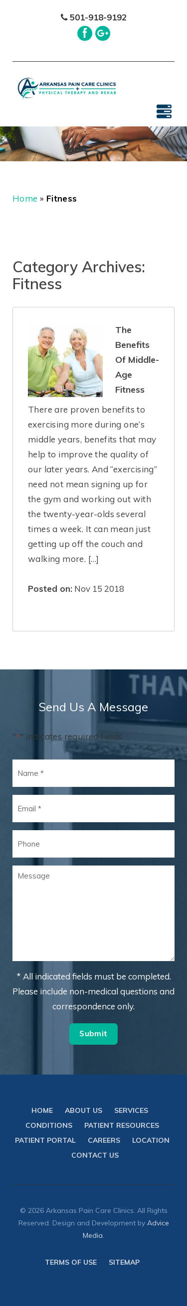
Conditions (48, 1125)
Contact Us (95, 1155)
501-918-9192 (94, 17)
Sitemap (124, 1262)
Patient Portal (45, 1140)
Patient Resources (121, 1125)
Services (131, 1110)
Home (25, 198)
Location (151, 1140)
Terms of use (71, 1262)
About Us (83, 1110)
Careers (104, 1140)
